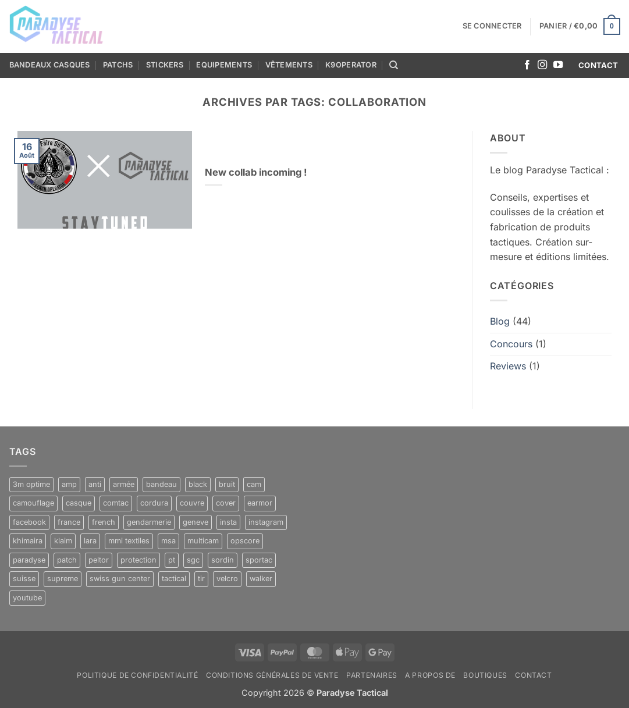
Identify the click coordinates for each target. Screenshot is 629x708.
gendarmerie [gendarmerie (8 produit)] (149, 522)
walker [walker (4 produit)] (261, 578)
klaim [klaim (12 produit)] (63, 540)
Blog (500, 321)
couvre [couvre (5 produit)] (192, 503)
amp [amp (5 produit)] (69, 484)
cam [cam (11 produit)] (254, 484)
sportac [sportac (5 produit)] (259, 560)
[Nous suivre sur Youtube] (558, 65)
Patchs (118, 65)
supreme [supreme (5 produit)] (62, 578)
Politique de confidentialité (137, 675)
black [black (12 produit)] (198, 484)
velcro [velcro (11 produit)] (227, 578)
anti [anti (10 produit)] (94, 484)
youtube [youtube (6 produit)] (27, 597)
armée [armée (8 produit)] (123, 484)
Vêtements (288, 65)
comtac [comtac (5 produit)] (116, 503)
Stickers (164, 65)
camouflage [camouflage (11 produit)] (33, 503)
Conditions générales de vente (272, 675)
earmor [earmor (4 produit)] (259, 503)
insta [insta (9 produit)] (228, 522)
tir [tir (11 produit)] (201, 578)
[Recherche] (393, 65)
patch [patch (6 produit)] (67, 560)
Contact (533, 675)
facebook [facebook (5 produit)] (29, 522)
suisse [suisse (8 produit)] (24, 578)
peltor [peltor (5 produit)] (98, 560)
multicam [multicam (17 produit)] (203, 540)
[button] (492, 26)
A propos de (430, 675)
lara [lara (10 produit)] (90, 540)
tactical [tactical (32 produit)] (174, 578)
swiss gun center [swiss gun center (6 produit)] (120, 578)
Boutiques (485, 675)
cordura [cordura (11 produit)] (154, 503)
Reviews (508, 366)
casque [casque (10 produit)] (78, 503)
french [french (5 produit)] (103, 522)
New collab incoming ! (256, 172)
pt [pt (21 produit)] (171, 560)
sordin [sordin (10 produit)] (222, 560)
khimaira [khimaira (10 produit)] (27, 540)
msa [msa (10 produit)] (168, 540)
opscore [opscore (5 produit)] (245, 540)
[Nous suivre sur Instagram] (542, 65)
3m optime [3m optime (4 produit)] (31, 484)
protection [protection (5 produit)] (138, 560)
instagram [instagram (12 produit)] (265, 522)
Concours (511, 344)
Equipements (224, 65)
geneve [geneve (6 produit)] (195, 522)
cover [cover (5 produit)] (226, 503)
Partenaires (371, 675)
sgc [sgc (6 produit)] (193, 560)
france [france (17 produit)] (69, 522)
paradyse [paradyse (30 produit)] (29, 560)
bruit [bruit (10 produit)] (227, 484)
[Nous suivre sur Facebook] (527, 65)
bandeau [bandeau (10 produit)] (161, 484)
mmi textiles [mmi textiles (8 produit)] (129, 540)
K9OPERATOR (350, 65)
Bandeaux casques (49, 65)
